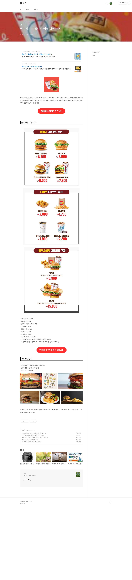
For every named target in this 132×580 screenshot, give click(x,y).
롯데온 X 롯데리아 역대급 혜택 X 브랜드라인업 (37, 54)
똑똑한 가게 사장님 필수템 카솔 (32, 66)
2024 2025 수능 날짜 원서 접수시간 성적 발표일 (34, 485)
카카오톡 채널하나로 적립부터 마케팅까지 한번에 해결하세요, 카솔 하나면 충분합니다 (46, 69)
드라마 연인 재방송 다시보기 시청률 (31, 490)
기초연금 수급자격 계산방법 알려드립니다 (32, 483)
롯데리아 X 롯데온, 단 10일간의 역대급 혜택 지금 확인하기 (38, 56)
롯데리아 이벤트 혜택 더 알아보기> (51, 350)
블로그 (23, 3)
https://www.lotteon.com (29, 51)
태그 (27, 9)
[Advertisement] (51, 374)
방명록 (36, 9)
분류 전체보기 (96, 52)
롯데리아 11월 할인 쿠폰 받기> (51, 111)
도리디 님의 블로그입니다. (29, 524)
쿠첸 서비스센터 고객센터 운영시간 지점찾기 (33, 481)
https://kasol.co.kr (27, 64)
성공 (23, 478)
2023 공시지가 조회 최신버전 (29, 487)
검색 (107, 3)
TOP (110, 550)
